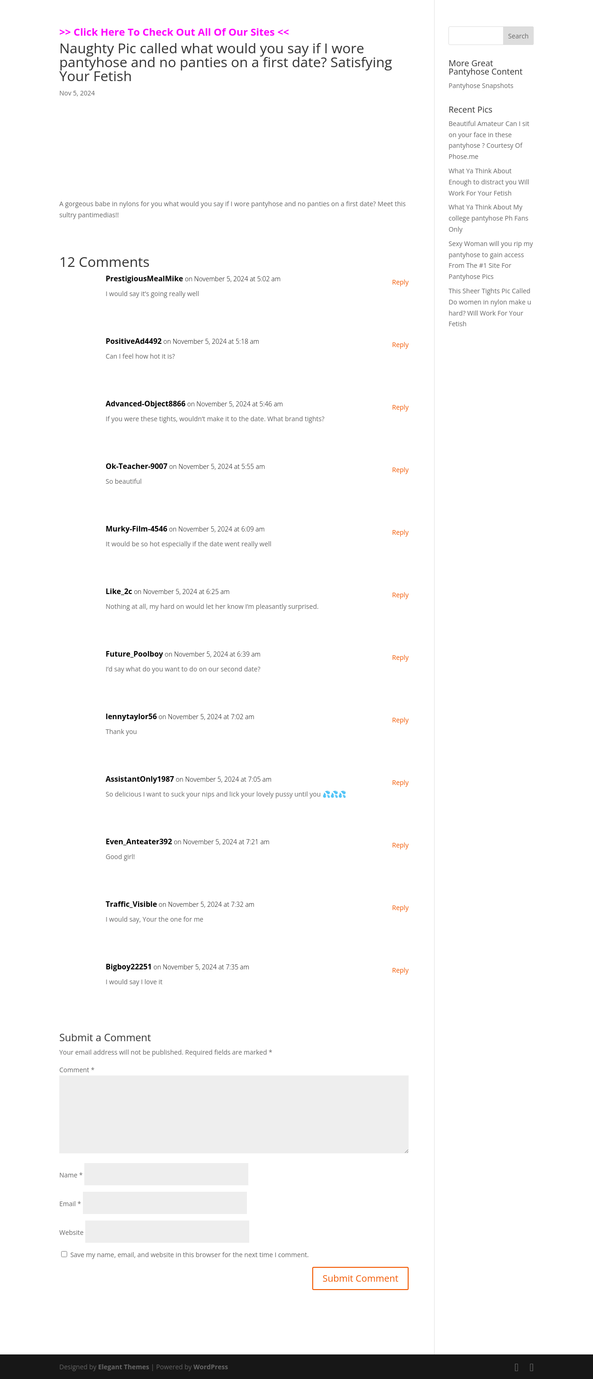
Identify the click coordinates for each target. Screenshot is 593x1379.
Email (70, 1203)
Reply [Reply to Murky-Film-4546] (400, 532)
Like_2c (119, 591)
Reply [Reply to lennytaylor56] (400, 719)
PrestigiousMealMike (144, 278)
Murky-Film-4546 (136, 529)
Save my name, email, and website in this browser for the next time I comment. (189, 1254)
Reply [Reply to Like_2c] (400, 594)
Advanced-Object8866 (145, 404)
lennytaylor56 (131, 716)
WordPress (210, 1366)
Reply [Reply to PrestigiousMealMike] (400, 282)
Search (518, 36)
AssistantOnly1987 (140, 779)
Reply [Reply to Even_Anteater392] (400, 845)
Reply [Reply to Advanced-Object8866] (400, 407)
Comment (77, 1069)
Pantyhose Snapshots (480, 85)
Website (71, 1232)
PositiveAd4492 (134, 341)
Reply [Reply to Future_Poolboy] (400, 657)
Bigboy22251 (129, 967)
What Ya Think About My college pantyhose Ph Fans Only (488, 218)
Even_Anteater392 (139, 841)
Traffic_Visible (131, 904)
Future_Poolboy (134, 654)
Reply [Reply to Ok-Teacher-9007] (400, 469)
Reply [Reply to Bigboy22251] (400, 970)
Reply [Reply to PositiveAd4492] (400, 344)
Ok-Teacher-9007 (136, 466)
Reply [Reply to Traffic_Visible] (400, 907)
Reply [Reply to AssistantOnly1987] (400, 782)
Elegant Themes (123, 1366)
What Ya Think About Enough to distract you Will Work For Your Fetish (488, 181)
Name (71, 1174)
